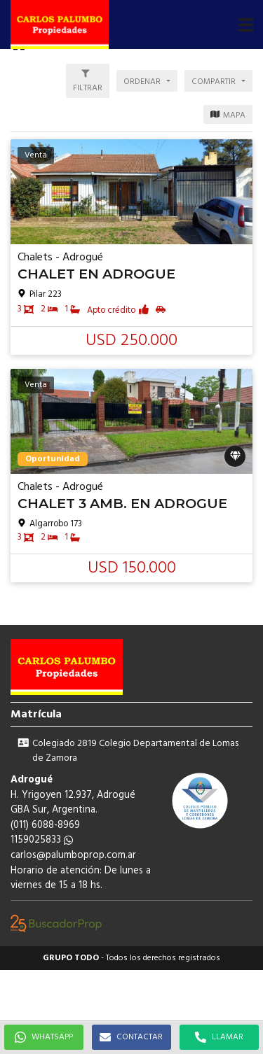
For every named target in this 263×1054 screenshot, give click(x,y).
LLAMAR (219, 1037)
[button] (245, 24)
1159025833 (42, 840)
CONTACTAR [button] (131, 1037)
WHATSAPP (44, 1037)
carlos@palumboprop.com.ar (73, 856)
